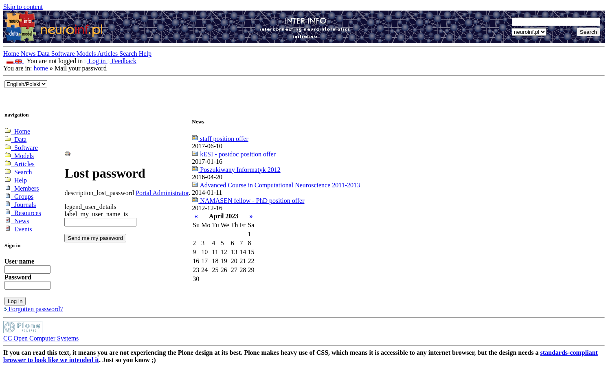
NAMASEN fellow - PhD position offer (248, 200)
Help (145, 53)
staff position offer (220, 138)
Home (12, 53)
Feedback (122, 60)
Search (129, 53)
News (29, 53)
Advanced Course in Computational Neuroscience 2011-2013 (276, 185)
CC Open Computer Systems (41, 338)
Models (87, 53)
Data (44, 53)
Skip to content (23, 6)
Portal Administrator (162, 192)
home (40, 68)
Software (64, 53)
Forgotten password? (33, 308)
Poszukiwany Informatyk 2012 (236, 169)
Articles (108, 53)
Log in (95, 60)
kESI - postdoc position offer (233, 154)
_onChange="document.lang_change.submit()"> (25, 84)
